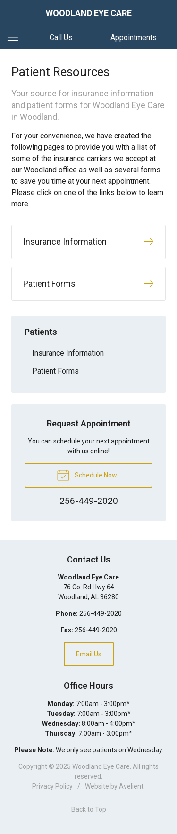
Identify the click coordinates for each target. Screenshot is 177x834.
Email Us (88, 654)
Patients (41, 332)
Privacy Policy (52, 786)
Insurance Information (68, 353)
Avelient (131, 786)
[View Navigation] (16, 37)
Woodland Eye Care (101, 766)
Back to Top (88, 809)
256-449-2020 (100, 613)
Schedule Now (87, 474)
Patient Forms (55, 370)
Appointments (133, 37)
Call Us (61, 37)
